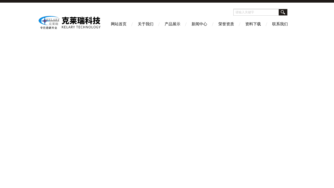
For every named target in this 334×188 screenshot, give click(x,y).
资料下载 (253, 24)
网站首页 (119, 24)
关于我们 (145, 24)
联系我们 (280, 24)
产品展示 (172, 24)
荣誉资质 (226, 24)
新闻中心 (199, 24)
